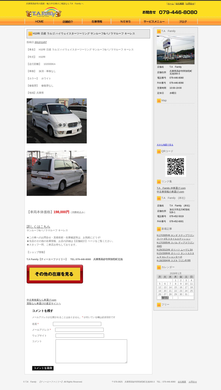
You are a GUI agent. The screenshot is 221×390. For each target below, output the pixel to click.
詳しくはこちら (38, 227)
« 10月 (165, 297)
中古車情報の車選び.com (170, 191)
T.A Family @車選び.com (171, 188)
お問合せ (190, 3)
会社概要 (180, 3)
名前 (35, 324)
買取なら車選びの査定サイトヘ (44, 303)
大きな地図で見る (165, 145)
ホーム (171, 3)
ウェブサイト (39, 335)
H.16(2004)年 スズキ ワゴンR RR (174, 260)
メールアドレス (41, 329)
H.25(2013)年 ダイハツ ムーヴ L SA (175, 249)
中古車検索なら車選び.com (41, 299)
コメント (37, 341)
